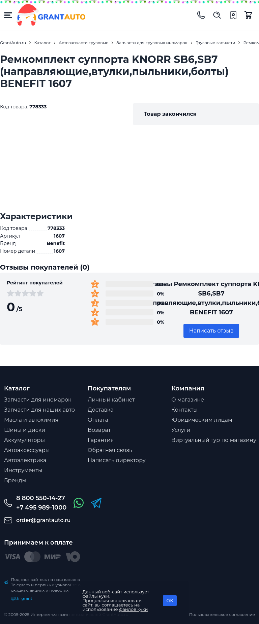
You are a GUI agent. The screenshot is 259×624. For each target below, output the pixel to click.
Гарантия (101, 440)
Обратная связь (110, 450)
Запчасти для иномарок (37, 399)
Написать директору (117, 460)
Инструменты (23, 470)
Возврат (99, 430)
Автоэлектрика (25, 460)
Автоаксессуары (27, 450)
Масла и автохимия (31, 420)
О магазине (187, 399)
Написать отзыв (211, 330)
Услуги (180, 430)
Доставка (101, 410)
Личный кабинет (111, 399)
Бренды (15, 480)
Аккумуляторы (24, 440)
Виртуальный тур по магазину (213, 440)
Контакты (184, 410)
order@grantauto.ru (43, 520)
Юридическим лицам (201, 420)
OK (169, 600)
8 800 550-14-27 (40, 498)
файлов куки (133, 609)
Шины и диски (24, 430)
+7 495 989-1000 (41, 507)
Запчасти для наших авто (39, 410)
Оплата (98, 420)
